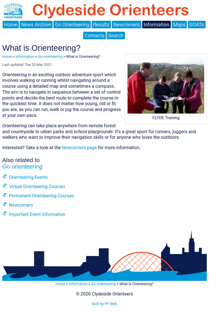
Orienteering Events (28, 177)
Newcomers (126, 24)
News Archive (36, 24)
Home (10, 24)
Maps (179, 24)
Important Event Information (37, 214)
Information (156, 24)
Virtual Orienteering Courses (37, 186)
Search (116, 35)
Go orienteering (50, 56)
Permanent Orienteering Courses (41, 195)
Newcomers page (79, 147)
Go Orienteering (72, 24)
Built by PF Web (104, 304)
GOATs (196, 24)
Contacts (94, 35)
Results (101, 24)
